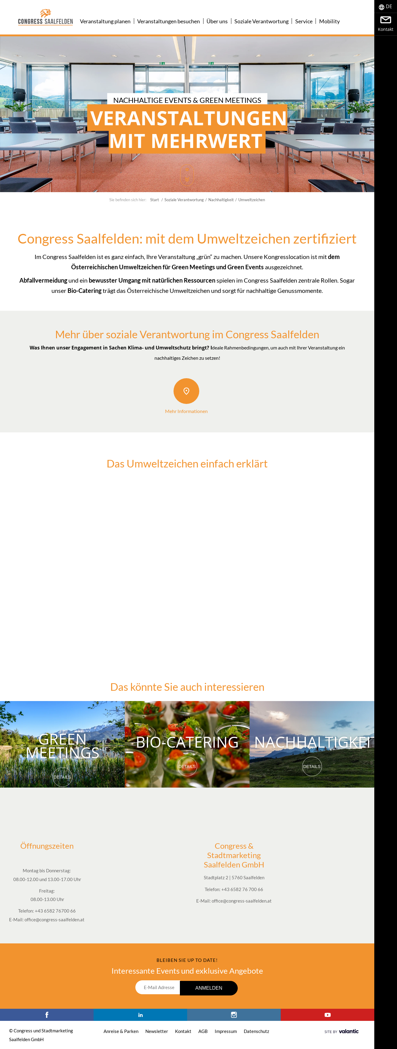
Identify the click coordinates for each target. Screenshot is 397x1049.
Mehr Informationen (186, 411)
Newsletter (156, 1031)
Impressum (226, 1031)
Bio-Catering (187, 740)
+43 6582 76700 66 (55, 910)
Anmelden (208, 988)
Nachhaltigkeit (316, 740)
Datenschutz (256, 1031)
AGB (203, 1031)
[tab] (385, 6)
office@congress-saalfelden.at (54, 919)
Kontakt (183, 1031)
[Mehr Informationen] (186, 391)
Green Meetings (62, 744)
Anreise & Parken (121, 1031)
